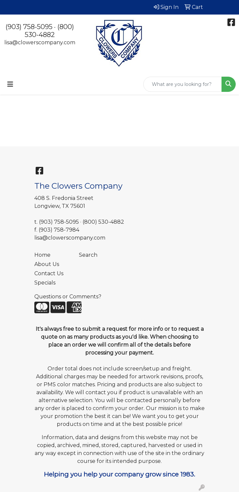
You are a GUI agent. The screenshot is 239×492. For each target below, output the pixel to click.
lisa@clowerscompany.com (39, 42)
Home (42, 255)
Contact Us (48, 273)
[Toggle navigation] (10, 84)
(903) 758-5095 (29, 27)
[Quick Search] (182, 84)
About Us (46, 264)
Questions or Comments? (67, 296)
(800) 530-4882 (49, 31)
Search (88, 255)
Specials (44, 283)
